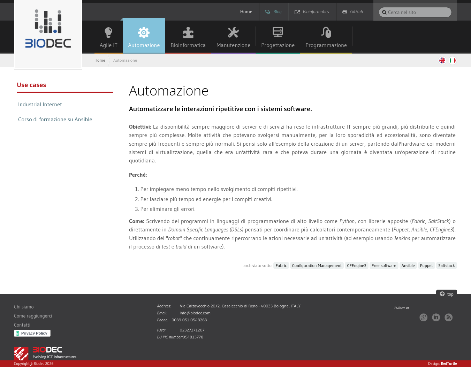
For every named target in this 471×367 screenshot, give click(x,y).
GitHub (356, 12)
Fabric (281, 265)
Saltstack (446, 265)
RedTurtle (449, 363)
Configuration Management (317, 265)
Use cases (31, 85)
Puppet (426, 265)
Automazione (144, 44)
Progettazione (278, 44)
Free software (384, 265)
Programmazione (326, 44)
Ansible (408, 265)
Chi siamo (24, 307)
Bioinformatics (316, 12)
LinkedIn (436, 317)
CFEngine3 (356, 265)
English (442, 60)
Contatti (22, 325)
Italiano (453, 60)
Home (246, 12)
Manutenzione (233, 44)
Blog (277, 12)
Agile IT (108, 44)
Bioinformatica (188, 44)
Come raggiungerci (33, 316)
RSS (449, 317)
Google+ (423, 317)
